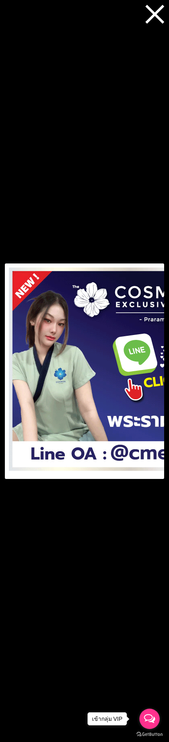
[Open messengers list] (149, 719)
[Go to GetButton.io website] (150, 734)
